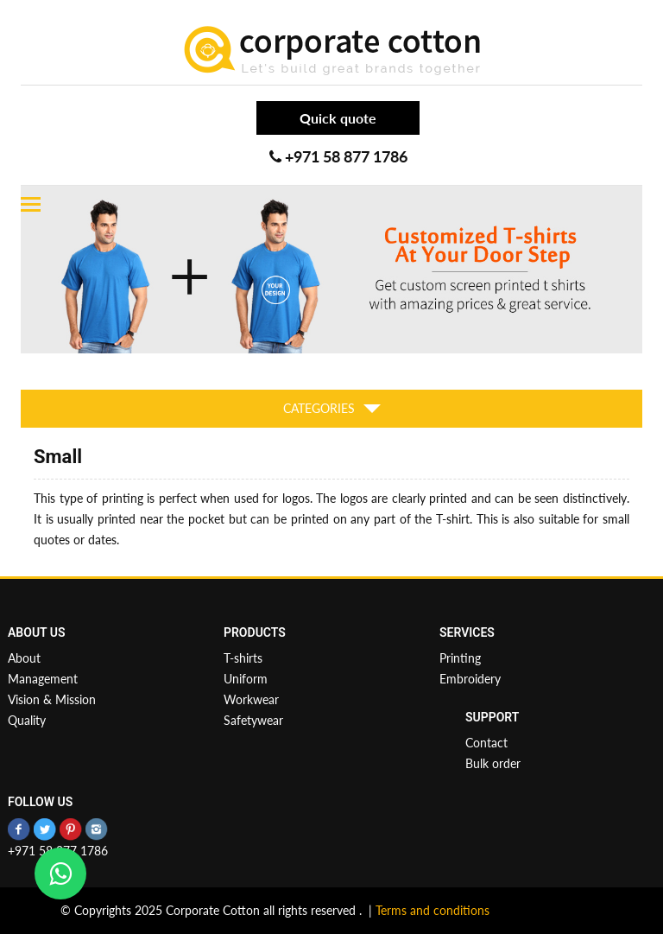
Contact (486, 742)
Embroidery (470, 678)
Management (43, 678)
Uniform (246, 678)
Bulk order (493, 763)
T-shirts (243, 658)
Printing (460, 658)
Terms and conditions (432, 910)
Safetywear (253, 720)
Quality (27, 720)
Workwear (251, 699)
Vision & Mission (52, 699)
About (24, 658)
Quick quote (338, 118)
